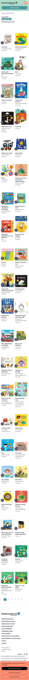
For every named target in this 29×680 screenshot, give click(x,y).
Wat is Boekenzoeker (7, 619)
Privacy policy (5, 647)
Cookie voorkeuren (14, 677)
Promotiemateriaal (7, 628)
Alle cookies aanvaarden (14, 668)
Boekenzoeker (9, 3)
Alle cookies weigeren (14, 672)
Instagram (26, 654)
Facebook (24, 654)
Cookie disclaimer (6, 649)
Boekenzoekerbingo (7, 626)
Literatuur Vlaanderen (7, 660)
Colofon (4, 641)
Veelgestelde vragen (7, 631)
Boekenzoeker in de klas (8, 621)
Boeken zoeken (14, 8)
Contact (4, 643)
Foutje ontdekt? (6, 633)
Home (3, 13)
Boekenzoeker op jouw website (10, 636)
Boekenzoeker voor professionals (11, 638)
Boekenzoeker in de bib (8, 623)
